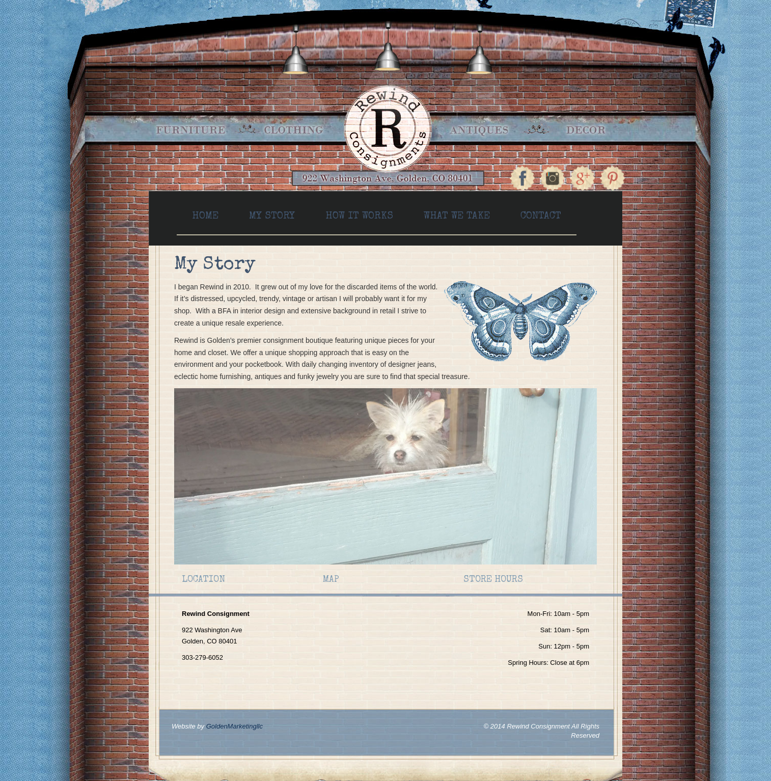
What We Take (457, 216)
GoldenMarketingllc (234, 726)
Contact (540, 216)
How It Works (359, 216)
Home (205, 216)
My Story (272, 216)
